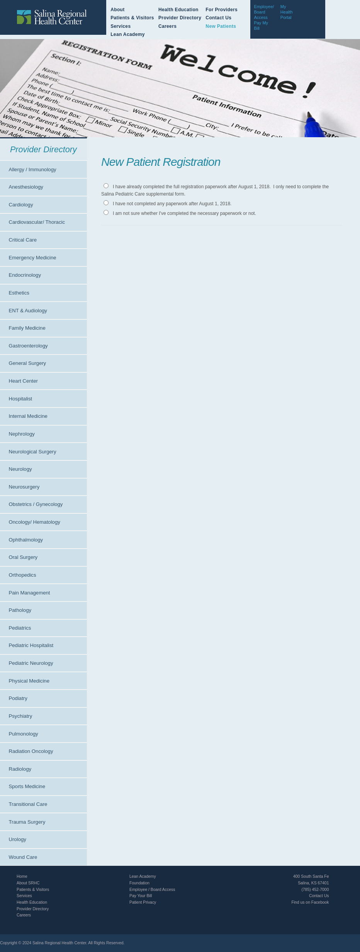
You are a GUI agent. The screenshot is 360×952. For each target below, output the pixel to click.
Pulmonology (23, 734)
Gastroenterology (28, 346)
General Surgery (27, 363)
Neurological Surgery (32, 452)
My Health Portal (286, 12)
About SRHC (28, 883)
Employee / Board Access (152, 889)
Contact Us (218, 17)
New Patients (220, 26)
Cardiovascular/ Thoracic (36, 222)
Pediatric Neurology (30, 663)
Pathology (19, 610)
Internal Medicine (27, 416)
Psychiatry (20, 716)
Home (22, 876)
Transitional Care (27, 804)
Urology (17, 839)
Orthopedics (22, 575)
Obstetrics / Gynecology (35, 504)
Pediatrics (19, 628)
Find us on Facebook (310, 902)
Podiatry (17, 698)
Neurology (20, 469)
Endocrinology (24, 275)
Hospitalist (20, 399)
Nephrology (21, 434)
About (117, 9)
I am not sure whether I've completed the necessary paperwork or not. (184, 213)
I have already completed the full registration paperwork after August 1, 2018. (192, 186)
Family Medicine (26, 328)
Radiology (19, 769)
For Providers (221, 9)
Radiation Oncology (30, 751)
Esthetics (18, 293)
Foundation (139, 883)
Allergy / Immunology (32, 169)
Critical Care (22, 240)
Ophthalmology (25, 540)
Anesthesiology (25, 187)
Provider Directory (179, 17)
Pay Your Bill (140, 896)
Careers (167, 26)
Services (120, 26)
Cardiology (20, 205)
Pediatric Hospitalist (30, 645)
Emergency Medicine (32, 258)
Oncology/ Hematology (34, 522)
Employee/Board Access (264, 12)
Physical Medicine (28, 681)
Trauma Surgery (26, 822)
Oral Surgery (22, 557)
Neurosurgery (23, 487)
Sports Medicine (26, 786)
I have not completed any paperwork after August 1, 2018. (172, 203)
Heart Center (23, 381)
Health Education (178, 9)
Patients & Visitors (132, 17)
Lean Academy (127, 34)
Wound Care (22, 857)
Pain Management (29, 593)
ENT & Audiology (27, 310)
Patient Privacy (142, 902)
